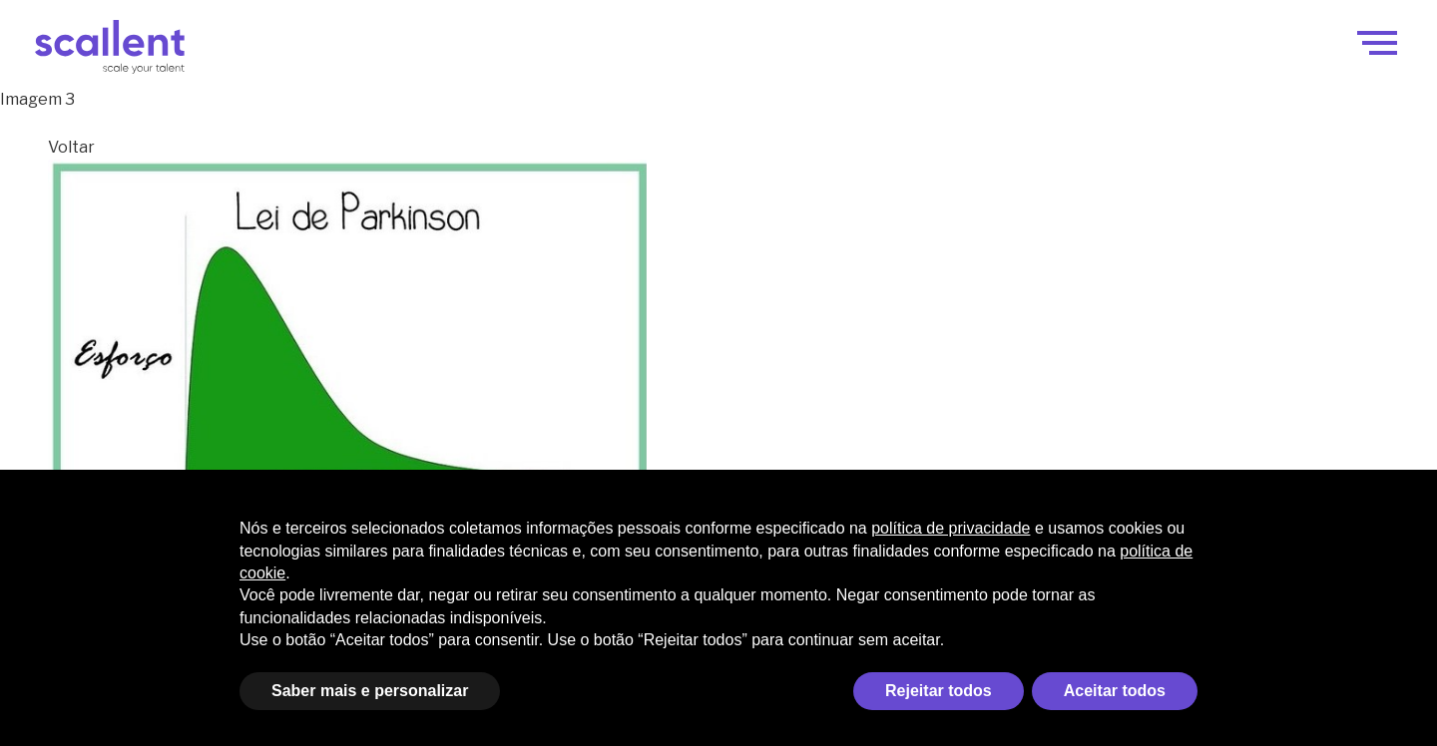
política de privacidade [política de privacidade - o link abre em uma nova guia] (950, 528)
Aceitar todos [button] (1115, 690)
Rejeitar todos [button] (938, 690)
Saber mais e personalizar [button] (369, 690)
